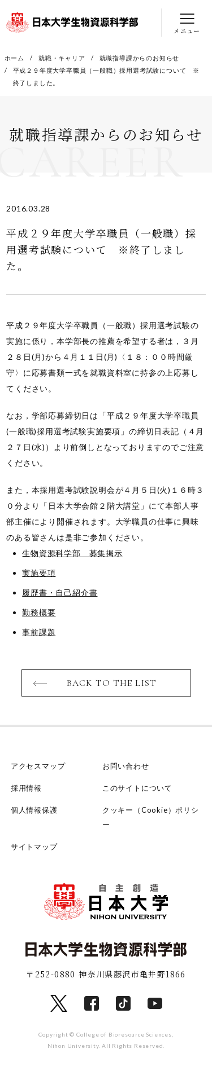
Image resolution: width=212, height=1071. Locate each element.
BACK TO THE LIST (112, 683)
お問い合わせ (125, 765)
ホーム (14, 57)
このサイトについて (137, 787)
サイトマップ (34, 846)
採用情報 (26, 787)
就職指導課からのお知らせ (139, 57)
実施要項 (38, 573)
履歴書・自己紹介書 (59, 592)
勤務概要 (38, 612)
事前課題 (38, 632)
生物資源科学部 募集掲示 (72, 553)
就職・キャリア (61, 57)
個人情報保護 (34, 809)
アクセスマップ (38, 765)
